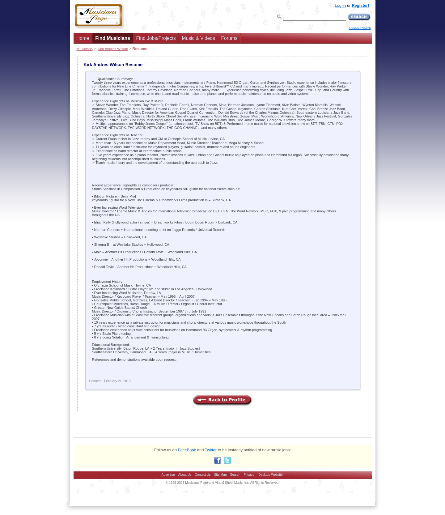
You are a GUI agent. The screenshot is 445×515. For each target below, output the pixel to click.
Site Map (220, 474)
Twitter (211, 450)
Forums (229, 38)
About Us (185, 474)
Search (235, 474)
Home (82, 38)
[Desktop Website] (270, 474)
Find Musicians (112, 38)
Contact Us (202, 474)
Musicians (85, 49)
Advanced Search (360, 28)
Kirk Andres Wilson (113, 49)
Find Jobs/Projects (156, 38)
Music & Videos (198, 38)
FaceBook (187, 450)
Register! (360, 5)
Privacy (249, 474)
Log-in (340, 5)
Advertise (168, 474)
